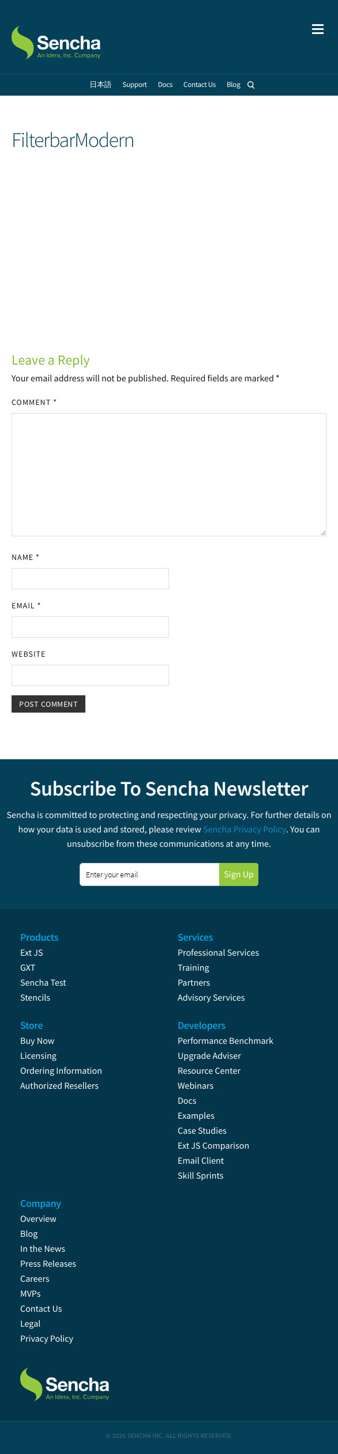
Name (26, 557)
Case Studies (202, 1131)
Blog (28, 1234)
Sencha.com (70, 37)
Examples (196, 1116)
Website (29, 654)
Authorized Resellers (59, 1086)
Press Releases (48, 1264)
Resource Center (209, 1071)
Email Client (201, 1161)
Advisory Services (211, 998)
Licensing (38, 1056)
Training (193, 968)
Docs (187, 1101)
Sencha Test (43, 983)
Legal (30, 1324)
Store (31, 1025)
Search (251, 84)
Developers (202, 1025)
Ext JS (31, 953)
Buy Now (37, 1041)
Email (26, 605)
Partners (194, 983)
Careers (35, 1279)
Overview (38, 1219)
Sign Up (239, 874)
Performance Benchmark (225, 1041)
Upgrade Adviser (209, 1056)
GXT (27, 968)
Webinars (195, 1086)
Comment (34, 402)
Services (195, 937)
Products (39, 937)
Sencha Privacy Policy (244, 829)
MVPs (30, 1294)
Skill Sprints (200, 1176)
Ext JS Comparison (213, 1146)
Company (40, 1203)
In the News (42, 1249)
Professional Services (218, 953)
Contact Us (41, 1309)
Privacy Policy (46, 1339)
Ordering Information (61, 1071)
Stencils (35, 998)
